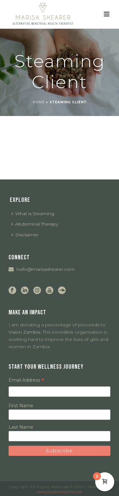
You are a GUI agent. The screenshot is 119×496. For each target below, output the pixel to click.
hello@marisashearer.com (46, 269)
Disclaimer (24, 235)
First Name (21, 405)
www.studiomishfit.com (59, 492)
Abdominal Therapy (34, 224)
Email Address (26, 380)
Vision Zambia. (25, 332)
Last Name (21, 427)
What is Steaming (32, 213)
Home (39, 102)
